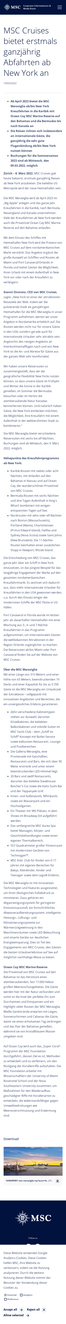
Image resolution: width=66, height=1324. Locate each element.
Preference (12, 1299)
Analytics (27, 1294)
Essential (12, 1294)
